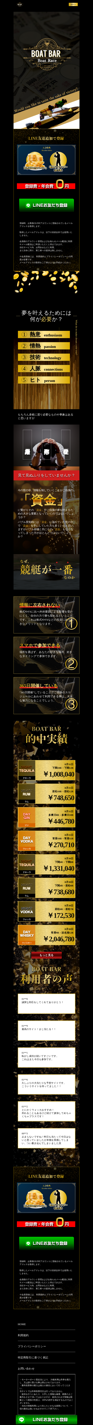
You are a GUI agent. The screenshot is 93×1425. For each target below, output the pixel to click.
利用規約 (23, 1335)
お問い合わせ (26, 1368)
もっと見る (46, 955)
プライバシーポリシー (32, 1346)
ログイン (73, 4)
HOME (22, 1324)
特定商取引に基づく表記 (33, 1357)
